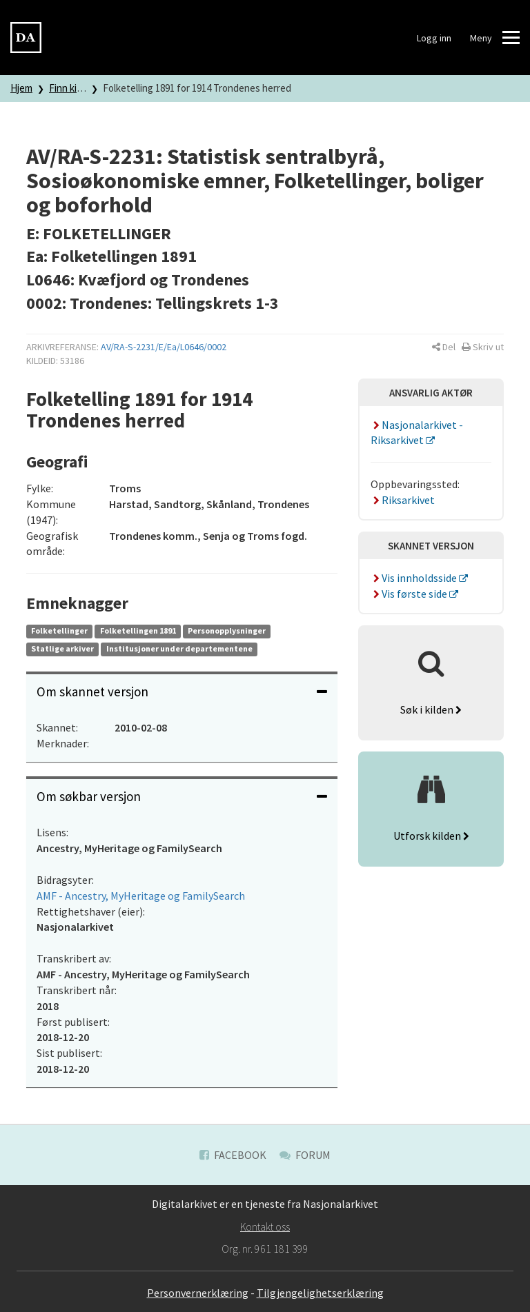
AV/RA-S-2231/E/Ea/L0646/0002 (163, 347)
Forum (305, 1155)
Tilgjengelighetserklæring (320, 1293)
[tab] (181, 691)
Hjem (21, 87)
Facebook (232, 1155)
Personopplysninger (227, 630)
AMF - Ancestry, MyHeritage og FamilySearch (141, 895)
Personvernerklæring (197, 1293)
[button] (443, 347)
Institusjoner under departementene (179, 648)
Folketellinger (59, 630)
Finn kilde (69, 87)
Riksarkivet (403, 500)
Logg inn (434, 38)
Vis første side (410, 594)
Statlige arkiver (62, 648)
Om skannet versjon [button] (182, 691)
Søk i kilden (431, 709)
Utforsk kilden (431, 835)
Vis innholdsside (415, 578)
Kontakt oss (265, 1226)
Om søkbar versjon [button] (182, 796)
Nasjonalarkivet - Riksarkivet (417, 432)
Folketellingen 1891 (138, 630)
